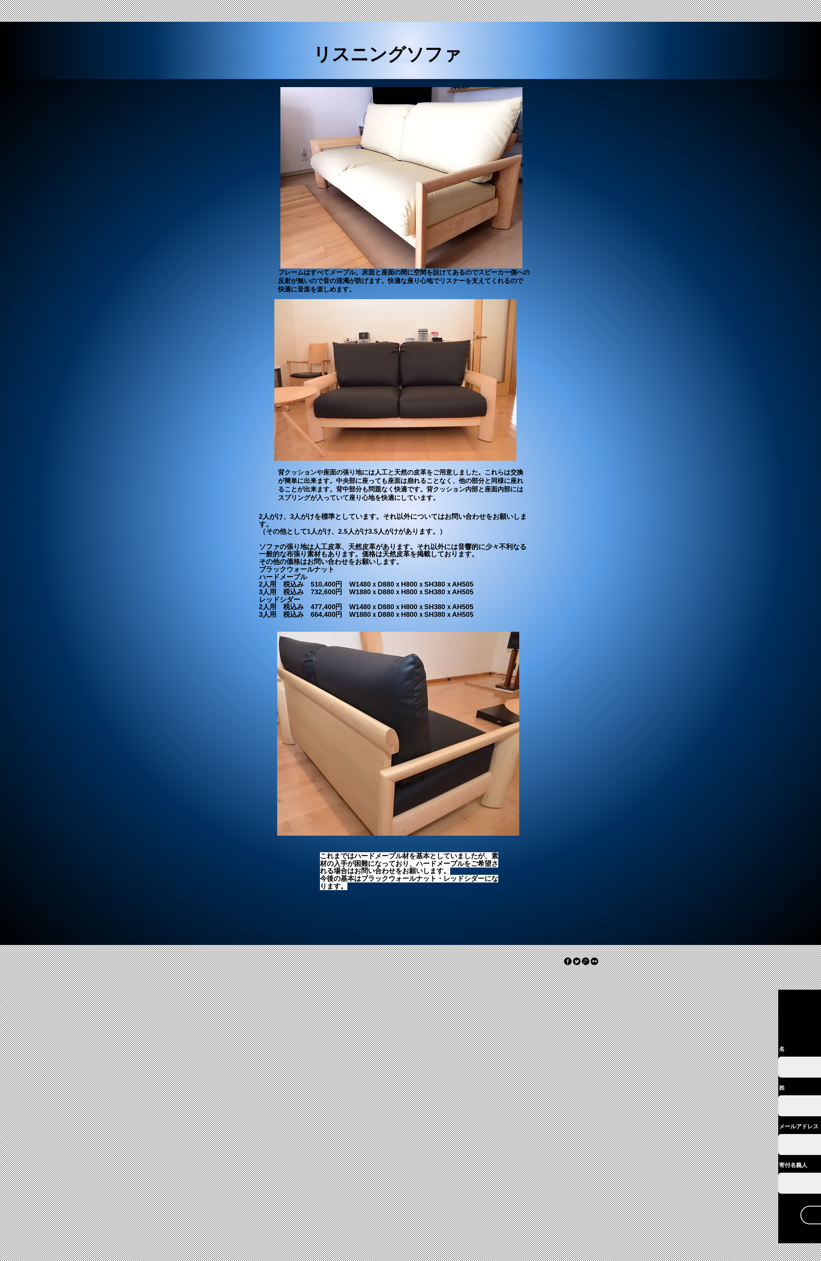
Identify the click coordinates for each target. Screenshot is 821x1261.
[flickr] (594, 961)
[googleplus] (585, 961)
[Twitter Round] (577, 961)
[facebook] (568, 961)
